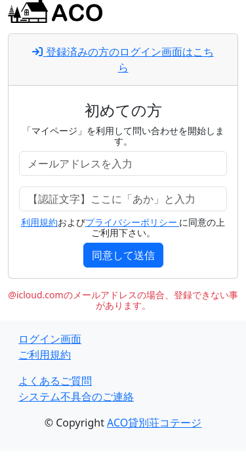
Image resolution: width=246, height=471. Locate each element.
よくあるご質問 (55, 381)
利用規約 (39, 222)
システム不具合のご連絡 (76, 396)
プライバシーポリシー (132, 222)
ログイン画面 (49, 339)
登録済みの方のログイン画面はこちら (122, 59)
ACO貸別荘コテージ (154, 422)
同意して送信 (123, 255)
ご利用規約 (44, 354)
